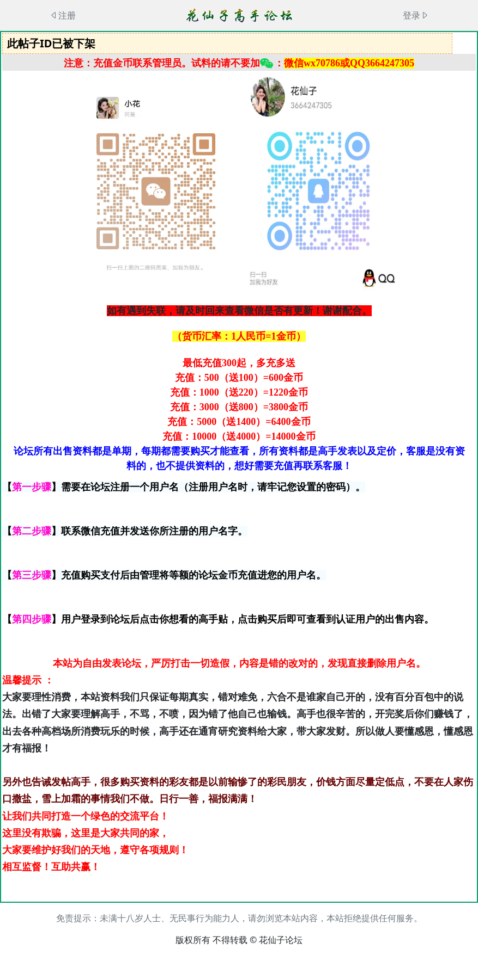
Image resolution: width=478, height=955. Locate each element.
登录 (416, 15)
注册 (63, 15)
